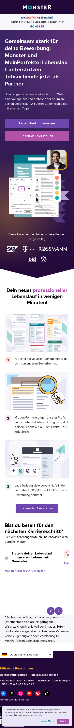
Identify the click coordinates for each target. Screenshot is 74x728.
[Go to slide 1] (11, 612)
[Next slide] (59, 611)
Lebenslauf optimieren (37, 123)
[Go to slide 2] (13, 612)
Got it (62, 721)
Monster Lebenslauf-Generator (25, 571)
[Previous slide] (51, 611)
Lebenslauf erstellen (37, 136)
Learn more (47, 721)
